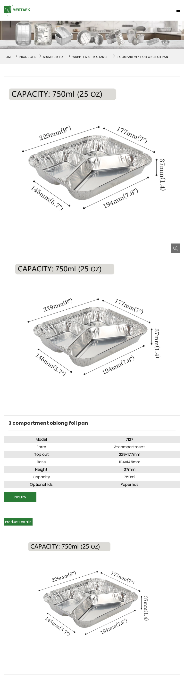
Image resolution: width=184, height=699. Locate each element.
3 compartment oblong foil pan (142, 57)
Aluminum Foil (54, 57)
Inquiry (20, 497)
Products (27, 57)
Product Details (18, 521)
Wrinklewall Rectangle (90, 57)
